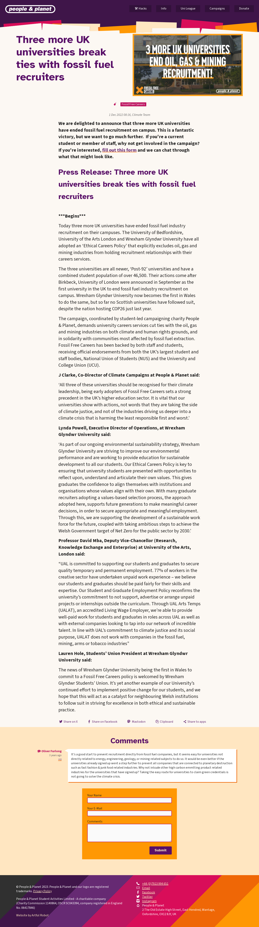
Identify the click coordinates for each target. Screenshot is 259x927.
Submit (161, 850)
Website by (32, 915)
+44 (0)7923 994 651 (155, 883)
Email (146, 888)
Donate (244, 8)
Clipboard (164, 722)
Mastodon (136, 722)
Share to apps (194, 722)
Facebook (148, 892)
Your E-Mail (94, 808)
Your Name (94, 795)
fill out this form (119, 150)
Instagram (149, 901)
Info (163, 8)
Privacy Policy (42, 891)
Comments (94, 821)
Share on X (67, 722)
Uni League (188, 8)
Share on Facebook (102, 722)
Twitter (147, 897)
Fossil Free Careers (133, 104)
